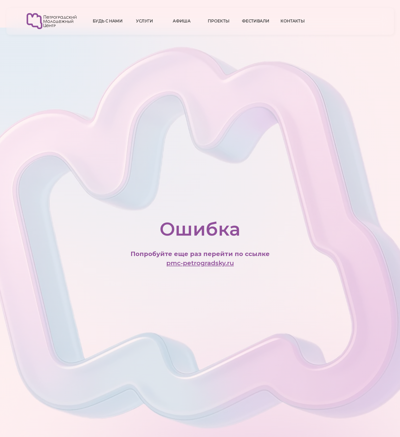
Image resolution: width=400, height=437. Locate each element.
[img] (51, 21)
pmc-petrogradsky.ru (200, 263)
